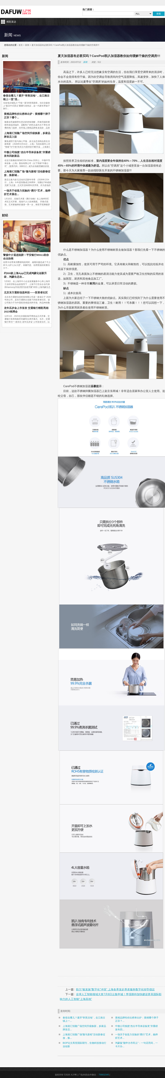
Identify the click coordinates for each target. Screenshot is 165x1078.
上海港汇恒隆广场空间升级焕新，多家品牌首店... (84, 1028)
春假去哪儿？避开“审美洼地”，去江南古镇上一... (84, 1019)
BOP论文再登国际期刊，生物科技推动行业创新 (84, 1045)
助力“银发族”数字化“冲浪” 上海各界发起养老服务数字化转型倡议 (115, 989)
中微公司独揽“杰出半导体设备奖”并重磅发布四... (136, 1028)
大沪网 (16, 12)
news (17, 35)
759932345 (104, 1075)
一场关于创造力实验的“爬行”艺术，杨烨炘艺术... (136, 1036)
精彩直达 (11, 21)
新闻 (27, 45)
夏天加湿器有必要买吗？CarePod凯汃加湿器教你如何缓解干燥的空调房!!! (65, 45)
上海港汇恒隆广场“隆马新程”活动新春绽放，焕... (84, 1036)
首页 (21, 45)
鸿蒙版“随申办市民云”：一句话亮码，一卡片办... (136, 1045)
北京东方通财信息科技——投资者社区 (26, 292)
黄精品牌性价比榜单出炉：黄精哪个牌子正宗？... (136, 1019)
